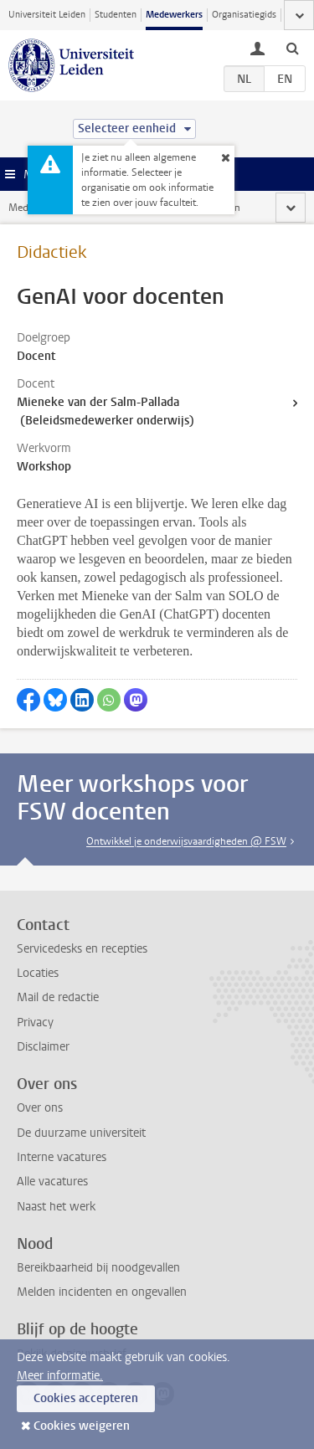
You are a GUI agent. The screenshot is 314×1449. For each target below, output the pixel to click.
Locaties (38, 973)
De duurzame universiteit (81, 1133)
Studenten (115, 14)
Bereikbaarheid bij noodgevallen (98, 1268)
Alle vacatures (52, 1182)
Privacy (35, 1022)
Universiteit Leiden (46, 14)
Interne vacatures (61, 1157)
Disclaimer (43, 1047)
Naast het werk (56, 1207)
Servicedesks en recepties (82, 949)
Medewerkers (174, 14)
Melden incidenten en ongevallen (102, 1292)
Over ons (40, 1108)
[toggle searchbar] (292, 47)
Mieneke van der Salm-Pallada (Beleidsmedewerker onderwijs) (105, 411)
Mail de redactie (58, 997)
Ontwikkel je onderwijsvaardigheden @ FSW (186, 841)
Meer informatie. (60, 1376)
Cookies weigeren (81, 1426)
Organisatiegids (244, 14)
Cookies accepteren (85, 1398)
